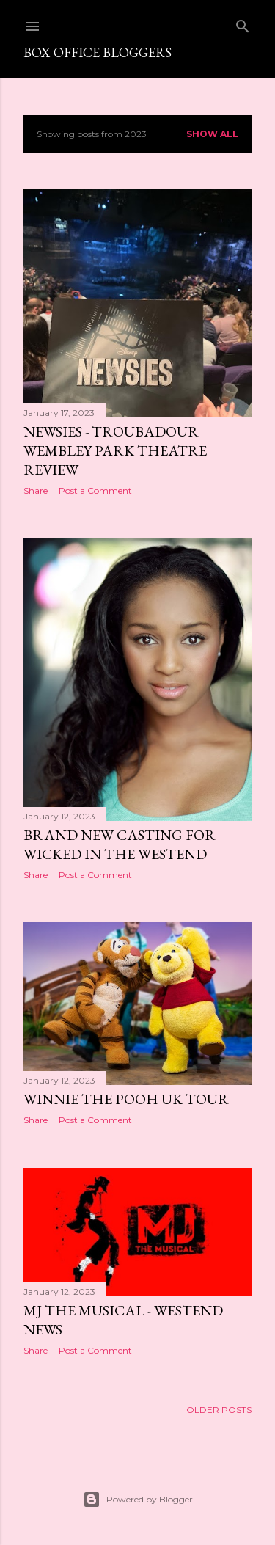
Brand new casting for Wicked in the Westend (119, 844)
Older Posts (219, 1409)
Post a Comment (95, 490)
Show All (212, 133)
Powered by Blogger (138, 1499)
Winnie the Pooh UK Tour (126, 1098)
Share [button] (35, 490)
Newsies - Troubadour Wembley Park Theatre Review (115, 450)
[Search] (243, 23)
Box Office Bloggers (97, 52)
